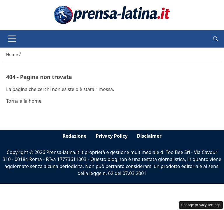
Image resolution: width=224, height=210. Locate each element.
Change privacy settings (201, 204)
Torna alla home (23, 101)
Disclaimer (149, 136)
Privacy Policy (112, 136)
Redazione (74, 136)
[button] (215, 38)
